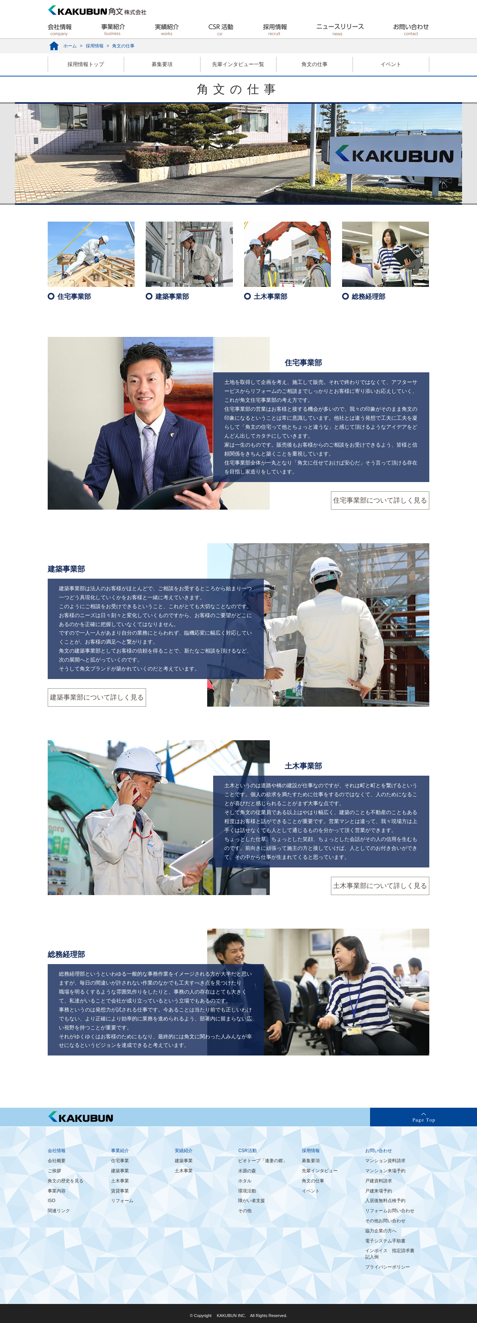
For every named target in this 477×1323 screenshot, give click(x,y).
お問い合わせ (378, 1150)
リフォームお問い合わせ (389, 1210)
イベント (390, 64)
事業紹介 (120, 1150)
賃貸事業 (120, 1191)
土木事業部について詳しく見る (380, 885)
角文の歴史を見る (65, 1180)
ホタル (245, 1180)
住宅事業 (120, 1160)
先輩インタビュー (320, 1170)
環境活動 (247, 1191)
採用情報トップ (85, 64)
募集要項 (162, 64)
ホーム (70, 46)
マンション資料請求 (385, 1160)
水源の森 (247, 1170)
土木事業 (120, 1180)
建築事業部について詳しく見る (97, 697)
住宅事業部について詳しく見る (380, 500)
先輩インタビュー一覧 (238, 64)
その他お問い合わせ (385, 1220)
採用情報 (95, 46)
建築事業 (120, 1170)
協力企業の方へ (381, 1230)
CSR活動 (247, 1150)
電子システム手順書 (385, 1241)
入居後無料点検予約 (385, 1200)
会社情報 (57, 1150)
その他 (245, 1210)
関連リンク (59, 1210)
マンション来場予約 (385, 1170)
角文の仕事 (314, 64)
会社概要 (57, 1160)
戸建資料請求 (378, 1180)
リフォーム (122, 1200)
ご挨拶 (54, 1170)
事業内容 (57, 1191)
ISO (52, 1200)
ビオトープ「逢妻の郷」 (262, 1160)
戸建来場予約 (378, 1191)
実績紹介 (184, 1150)
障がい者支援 (251, 1200)
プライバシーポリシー (387, 1267)
